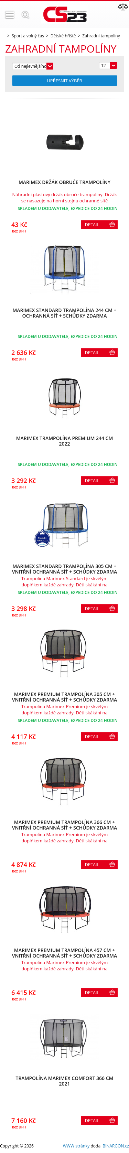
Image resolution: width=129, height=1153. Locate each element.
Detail (92, 224)
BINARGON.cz (116, 1146)
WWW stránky (76, 1146)
